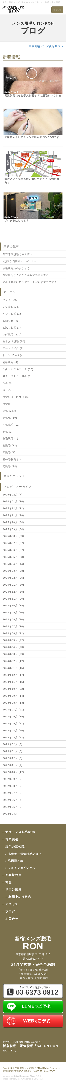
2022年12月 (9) (13, 758)
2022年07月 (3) (13, 793)
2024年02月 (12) (13, 661)
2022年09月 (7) (13, 779)
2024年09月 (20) (13, 612)
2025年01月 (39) (13, 584)
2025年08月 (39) (13, 536)
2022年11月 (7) (13, 765)
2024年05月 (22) (13, 640)
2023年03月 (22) (13, 737)
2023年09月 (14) (13, 695)
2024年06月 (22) (13, 633)
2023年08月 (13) (13, 702)
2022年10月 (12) (13, 772)
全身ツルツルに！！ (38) (18, 369)
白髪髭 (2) (9, 404)
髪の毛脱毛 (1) (12, 459)
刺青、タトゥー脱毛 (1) (17, 376)
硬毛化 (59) (10, 417)
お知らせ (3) (10, 320)
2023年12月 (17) (13, 674)
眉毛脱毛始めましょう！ (17, 268)
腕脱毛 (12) (10, 445)
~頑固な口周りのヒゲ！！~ (19, 261)
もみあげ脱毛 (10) (14, 341)
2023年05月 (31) (13, 723)
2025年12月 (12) (13, 508)
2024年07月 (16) (13, 626)
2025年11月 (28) (13, 515)
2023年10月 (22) (13, 688)
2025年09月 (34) (13, 529)
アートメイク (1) (13, 348)
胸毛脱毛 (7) (10, 438)
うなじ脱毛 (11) (13, 313)
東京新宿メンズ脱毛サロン (46, 46)
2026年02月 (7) (13, 494)
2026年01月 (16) (13, 501)
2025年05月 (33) (13, 557)
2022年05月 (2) (13, 806)
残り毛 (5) (9, 390)
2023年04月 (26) (13, 730)
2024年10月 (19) (13, 605)
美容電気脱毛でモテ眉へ (17, 254)
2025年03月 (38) (13, 570)
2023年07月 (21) (13, 709)
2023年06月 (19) (13, 716)
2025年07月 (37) (13, 543)
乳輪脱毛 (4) (10, 362)
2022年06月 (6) (13, 799)
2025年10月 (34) (13, 522)
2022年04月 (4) (13, 813)
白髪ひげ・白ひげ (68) (17, 397)
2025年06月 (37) (13, 550)
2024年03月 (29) (13, 654)
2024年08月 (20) (13, 619)
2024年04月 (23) (13, 647)
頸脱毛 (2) (9, 452)
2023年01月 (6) (13, 751)
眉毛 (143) (9, 410)
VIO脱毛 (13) (11, 306)
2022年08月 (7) (13, 786)
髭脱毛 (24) (10, 466)
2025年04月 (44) (13, 564)
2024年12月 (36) (13, 591)
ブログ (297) (11, 299)
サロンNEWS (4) (13, 355)
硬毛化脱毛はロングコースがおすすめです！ (30, 282)
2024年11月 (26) (13, 598)
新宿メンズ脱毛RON (30, 1068)
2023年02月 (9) (13, 744)
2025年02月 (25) (13, 577)
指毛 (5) (8, 383)
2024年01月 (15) (13, 668)
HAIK (41, 1079)
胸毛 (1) (8, 431)
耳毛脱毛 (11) (11, 424)
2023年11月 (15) (13, 681)
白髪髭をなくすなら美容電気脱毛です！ (27, 275)
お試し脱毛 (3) (12, 327)
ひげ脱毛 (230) (12, 334)
